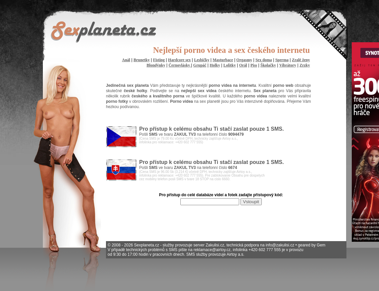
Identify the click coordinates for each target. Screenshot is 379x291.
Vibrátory (287, 65)
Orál (243, 65)
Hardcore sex (179, 60)
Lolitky (230, 65)
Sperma (282, 60)
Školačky (268, 65)
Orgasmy (244, 60)
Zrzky (305, 65)
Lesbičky (201, 60)
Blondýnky (155, 65)
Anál (126, 60)
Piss (253, 65)
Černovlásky (179, 65)
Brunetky (142, 60)
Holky (215, 65)
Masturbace (223, 60)
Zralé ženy (301, 60)
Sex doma (263, 60)
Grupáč (199, 65)
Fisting (159, 60)
